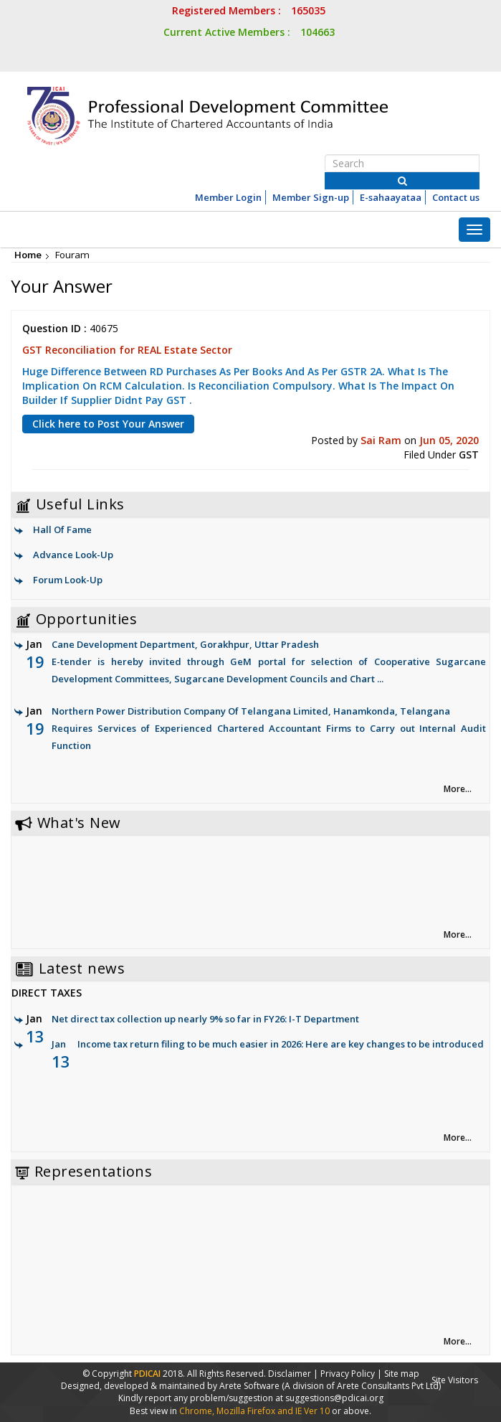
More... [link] (458, 789)
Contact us (455, 197)
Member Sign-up (310, 197)
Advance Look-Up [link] (73, 554)
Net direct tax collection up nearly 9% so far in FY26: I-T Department (205, 1018)
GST (469, 454)
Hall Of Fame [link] (62, 529)
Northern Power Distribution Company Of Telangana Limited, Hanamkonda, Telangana (256, 729)
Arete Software (250, 1386)
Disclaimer (289, 1373)
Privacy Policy (347, 1373)
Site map (401, 1373)
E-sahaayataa (390, 197)
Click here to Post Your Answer (108, 423)
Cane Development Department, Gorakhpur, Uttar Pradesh (256, 662)
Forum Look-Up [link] (67, 579)
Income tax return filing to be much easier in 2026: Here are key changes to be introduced (280, 1043)
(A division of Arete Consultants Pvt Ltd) (361, 1386)
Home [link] (28, 254)
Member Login (228, 197)
